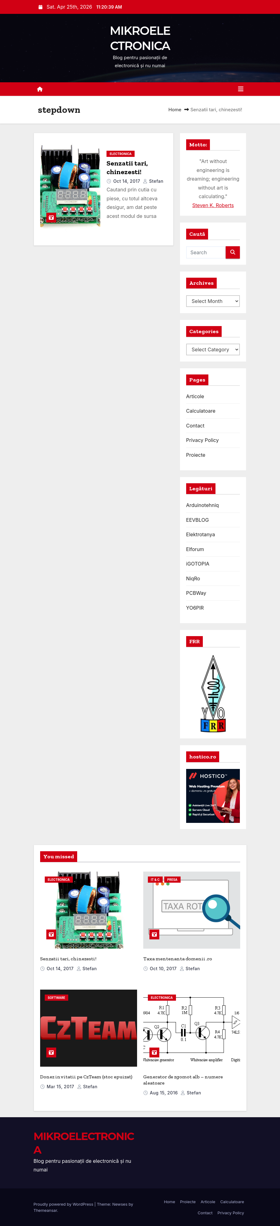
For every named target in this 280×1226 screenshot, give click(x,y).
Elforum (195, 549)
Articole (195, 396)
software (56, 997)
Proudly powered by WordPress (64, 1204)
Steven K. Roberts (213, 205)
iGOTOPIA (197, 564)
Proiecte (195, 455)
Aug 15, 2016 (164, 1092)
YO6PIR (195, 608)
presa (172, 879)
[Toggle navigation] (241, 89)
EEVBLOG (197, 520)
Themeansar (45, 1210)
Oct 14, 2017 (127, 181)
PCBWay (196, 593)
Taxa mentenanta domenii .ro (177, 959)
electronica (121, 154)
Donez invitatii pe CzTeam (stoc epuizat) (86, 1077)
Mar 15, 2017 (61, 1086)
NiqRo (193, 578)
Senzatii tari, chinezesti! (127, 167)
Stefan (153, 181)
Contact (195, 426)
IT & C (155, 879)
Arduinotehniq (202, 505)
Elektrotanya (200, 534)
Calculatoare (200, 411)
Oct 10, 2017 (164, 968)
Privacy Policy (202, 440)
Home (175, 109)
